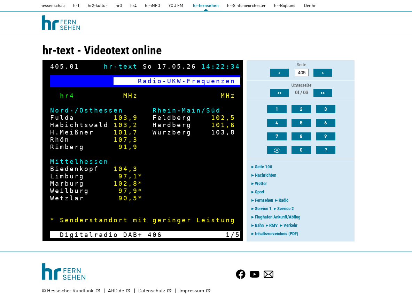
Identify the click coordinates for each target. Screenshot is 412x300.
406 (155, 234)
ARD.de (119, 291)
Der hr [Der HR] (310, 6)
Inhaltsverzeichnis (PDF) (276, 233)
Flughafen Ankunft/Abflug (278, 217)
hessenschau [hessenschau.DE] (52, 6)
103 (121, 117)
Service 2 (285, 208)
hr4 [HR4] (133, 6)
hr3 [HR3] (119, 6)
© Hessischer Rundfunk (71, 291)
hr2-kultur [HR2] (97, 6)
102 (218, 117)
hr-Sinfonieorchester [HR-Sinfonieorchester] (246, 6)
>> (323, 93)
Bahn (259, 225)
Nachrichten (265, 175)
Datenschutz (155, 291)
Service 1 (263, 208)
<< (279, 93)
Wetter (261, 183)
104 (121, 168)
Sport (259, 191)
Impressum (195, 291)
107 (121, 139)
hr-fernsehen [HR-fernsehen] (206, 6)
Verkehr (290, 225)
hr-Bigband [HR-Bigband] (285, 6)
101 (218, 125)
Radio (283, 200)
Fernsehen (264, 200)
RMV (273, 225)
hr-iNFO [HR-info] (152, 6)
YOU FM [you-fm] (176, 6)
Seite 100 (263, 166)
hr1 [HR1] (76, 6)
